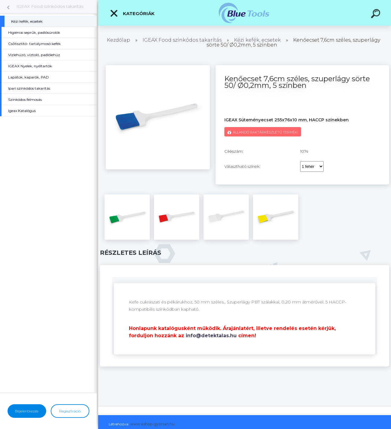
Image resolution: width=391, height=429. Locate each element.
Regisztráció (70, 411)
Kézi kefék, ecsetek (257, 40)
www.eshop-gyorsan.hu (152, 424)
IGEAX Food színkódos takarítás (49, 6)
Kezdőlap (118, 40)
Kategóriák (132, 13)
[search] (376, 14)
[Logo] (245, 12)
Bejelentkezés (26, 411)
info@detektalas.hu (211, 335)
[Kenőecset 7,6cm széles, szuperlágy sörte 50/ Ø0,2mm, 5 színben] (158, 67)
